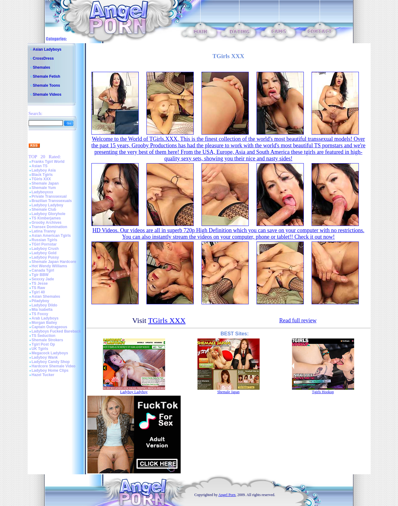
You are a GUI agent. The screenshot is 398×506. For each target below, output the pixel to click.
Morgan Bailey (44, 322)
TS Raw (38, 288)
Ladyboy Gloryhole (49, 214)
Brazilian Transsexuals (52, 201)
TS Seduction (44, 336)
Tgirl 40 (38, 292)
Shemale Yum (44, 188)
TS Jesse (40, 283)
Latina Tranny (44, 231)
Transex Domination (49, 227)
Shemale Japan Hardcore (54, 262)
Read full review (298, 320)
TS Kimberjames (46, 218)
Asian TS (40, 166)
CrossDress (43, 58)
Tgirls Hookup (323, 392)
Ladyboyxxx (42, 192)
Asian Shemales (46, 296)
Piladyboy (40, 301)
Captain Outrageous (49, 327)
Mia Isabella (42, 309)
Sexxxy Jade (43, 279)
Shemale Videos (47, 94)
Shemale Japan (45, 183)
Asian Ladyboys (47, 49)
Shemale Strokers (47, 340)
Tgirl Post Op (43, 344)
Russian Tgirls (45, 240)
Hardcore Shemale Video (54, 366)
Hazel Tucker (43, 375)
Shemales (41, 67)
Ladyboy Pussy (45, 257)
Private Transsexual (49, 196)
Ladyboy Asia (44, 170)
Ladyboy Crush (45, 248)
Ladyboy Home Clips (50, 370)
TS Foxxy (40, 314)
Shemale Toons (46, 85)
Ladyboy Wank (45, 357)
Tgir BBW (40, 275)
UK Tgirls (40, 349)
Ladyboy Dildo (45, 305)
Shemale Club (44, 209)
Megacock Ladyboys (50, 353)
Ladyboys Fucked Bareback (56, 331)
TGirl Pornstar (44, 244)
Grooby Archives (47, 222)
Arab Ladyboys (45, 318)
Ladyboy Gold (44, 253)
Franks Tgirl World (48, 161)
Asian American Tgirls (51, 235)
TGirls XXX (41, 179)
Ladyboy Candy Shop (51, 362)
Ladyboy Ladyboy (47, 205)
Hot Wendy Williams (49, 266)
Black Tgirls (42, 174)
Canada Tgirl (43, 270)
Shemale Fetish (46, 76)
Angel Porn (226, 495)
